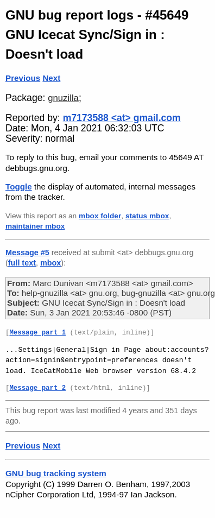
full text (22, 262)
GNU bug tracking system (55, 473)
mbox (50, 262)
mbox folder (100, 216)
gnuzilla (63, 98)
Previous (22, 78)
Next (51, 78)
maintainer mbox (35, 226)
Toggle (18, 186)
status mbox (147, 216)
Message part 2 (37, 388)
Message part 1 (37, 333)
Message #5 (27, 252)
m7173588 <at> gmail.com (122, 117)
